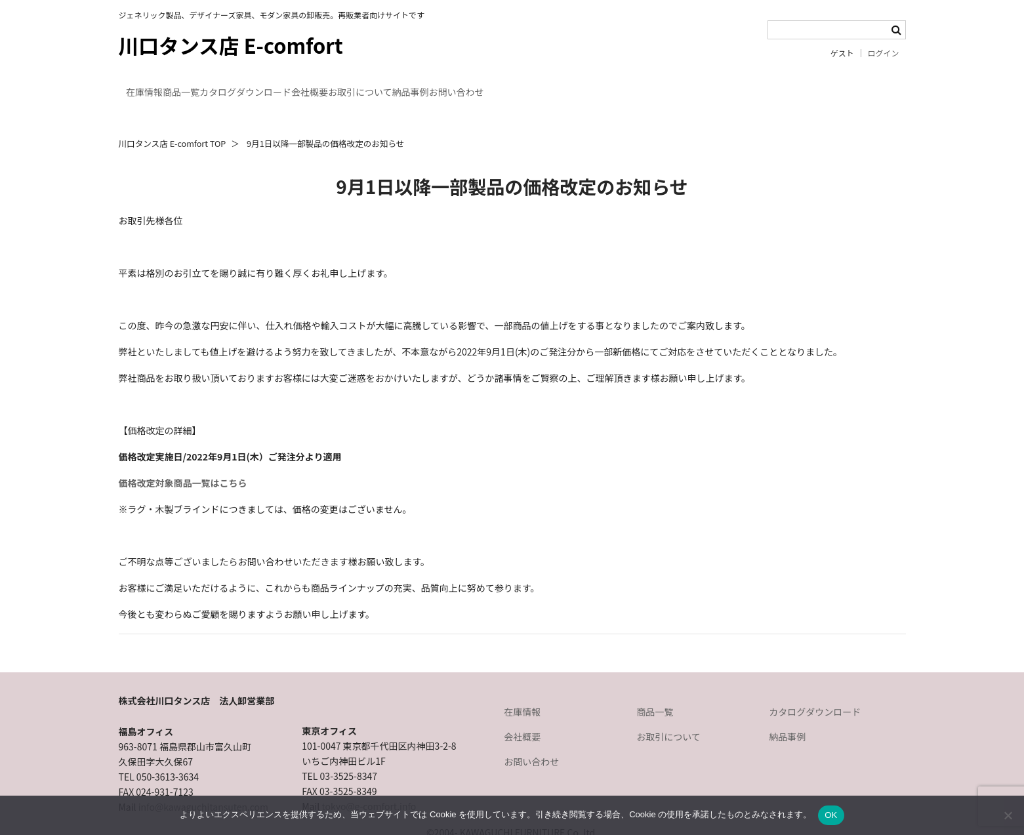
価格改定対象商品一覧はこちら (183, 459)
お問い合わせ (687, 84)
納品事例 (604, 84)
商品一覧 (229, 84)
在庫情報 (155, 84)
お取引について (518, 84)
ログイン (883, 53)
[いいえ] (1007, 815)
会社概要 (431, 84)
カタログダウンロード (330, 84)
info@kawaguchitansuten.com (203, 783)
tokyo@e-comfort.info (368, 782)
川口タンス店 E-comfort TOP (172, 119)
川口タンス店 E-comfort (231, 45)
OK (831, 815)
